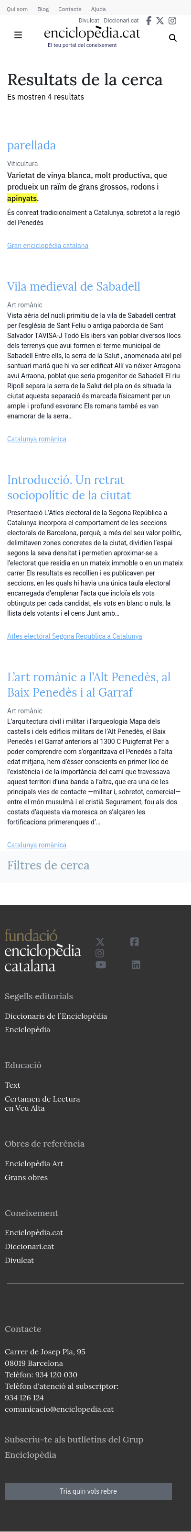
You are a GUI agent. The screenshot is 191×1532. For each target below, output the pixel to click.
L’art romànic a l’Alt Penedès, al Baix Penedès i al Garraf (88, 685)
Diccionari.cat (121, 20)
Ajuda (98, 8)
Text (13, 1085)
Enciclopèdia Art (34, 1163)
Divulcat (89, 20)
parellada (31, 145)
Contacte (69, 8)
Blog (43, 8)
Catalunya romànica (36, 439)
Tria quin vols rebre (88, 1491)
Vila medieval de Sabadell (73, 286)
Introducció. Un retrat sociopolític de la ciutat (69, 488)
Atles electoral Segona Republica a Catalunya (74, 636)
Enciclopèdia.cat (34, 1232)
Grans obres (26, 1177)
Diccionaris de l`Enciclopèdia (56, 1016)
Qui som (17, 8)
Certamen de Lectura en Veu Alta (42, 1103)
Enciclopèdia (27, 1029)
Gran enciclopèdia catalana (47, 245)
